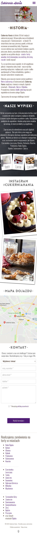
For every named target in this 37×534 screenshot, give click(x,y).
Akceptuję (20, 406)
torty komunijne (12, 56)
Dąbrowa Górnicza (11, 483)
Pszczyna (8, 512)
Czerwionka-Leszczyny (9, 143)
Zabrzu (18, 86)
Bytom (32, 140)
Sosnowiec (9, 480)
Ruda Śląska (22, 145)
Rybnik (10, 148)
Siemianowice (10, 502)
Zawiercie (8, 499)
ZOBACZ (18, 18)
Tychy (7, 474)
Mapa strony (24, 527)
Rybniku (24, 86)
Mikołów (8, 485)
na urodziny (22, 56)
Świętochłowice (10, 504)
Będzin (7, 510)
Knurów (32, 143)
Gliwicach (12, 86)
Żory (6, 507)
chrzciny (30, 56)
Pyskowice (14, 145)
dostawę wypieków (21, 134)
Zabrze (25, 148)
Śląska (14, 518)
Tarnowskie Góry (11, 496)
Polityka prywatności (15, 527)
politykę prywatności (23, 406)
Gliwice (19, 143)
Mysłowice (9, 488)
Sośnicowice (17, 148)
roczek (3, 59)
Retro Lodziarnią (6, 81)
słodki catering (20, 89)
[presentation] (19, 413)
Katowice (26, 143)
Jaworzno (8, 477)
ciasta (23, 54)
